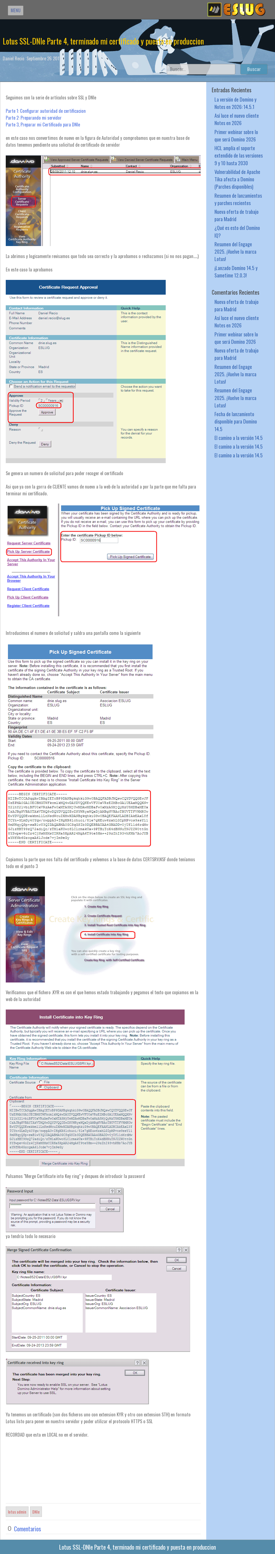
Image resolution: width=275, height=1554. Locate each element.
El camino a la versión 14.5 (238, 437)
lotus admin (17, 1512)
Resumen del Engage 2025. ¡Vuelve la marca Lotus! (235, 251)
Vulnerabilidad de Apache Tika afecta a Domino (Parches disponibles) (237, 179)
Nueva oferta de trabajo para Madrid (236, 215)
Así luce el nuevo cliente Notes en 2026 (236, 119)
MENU (16, 10)
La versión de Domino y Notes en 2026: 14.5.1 (235, 103)
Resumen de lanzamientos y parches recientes (238, 199)
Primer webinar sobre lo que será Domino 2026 (236, 135)
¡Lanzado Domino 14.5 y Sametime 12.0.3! (235, 271)
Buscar (254, 69)
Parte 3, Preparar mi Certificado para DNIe (43, 124)
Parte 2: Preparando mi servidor (34, 117)
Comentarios (27, 1528)
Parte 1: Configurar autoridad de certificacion (46, 110)
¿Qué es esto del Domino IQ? (237, 231)
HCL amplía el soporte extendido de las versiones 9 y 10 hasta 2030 (238, 155)
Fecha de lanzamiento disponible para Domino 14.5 (235, 421)
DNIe (36, 1512)
